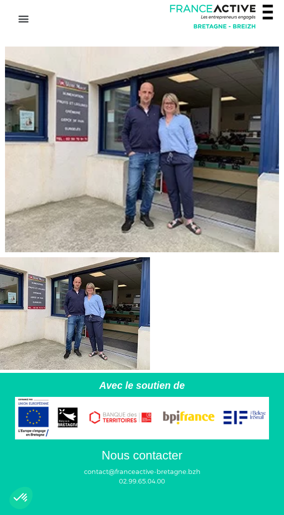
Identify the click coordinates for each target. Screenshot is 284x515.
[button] (23, 18)
